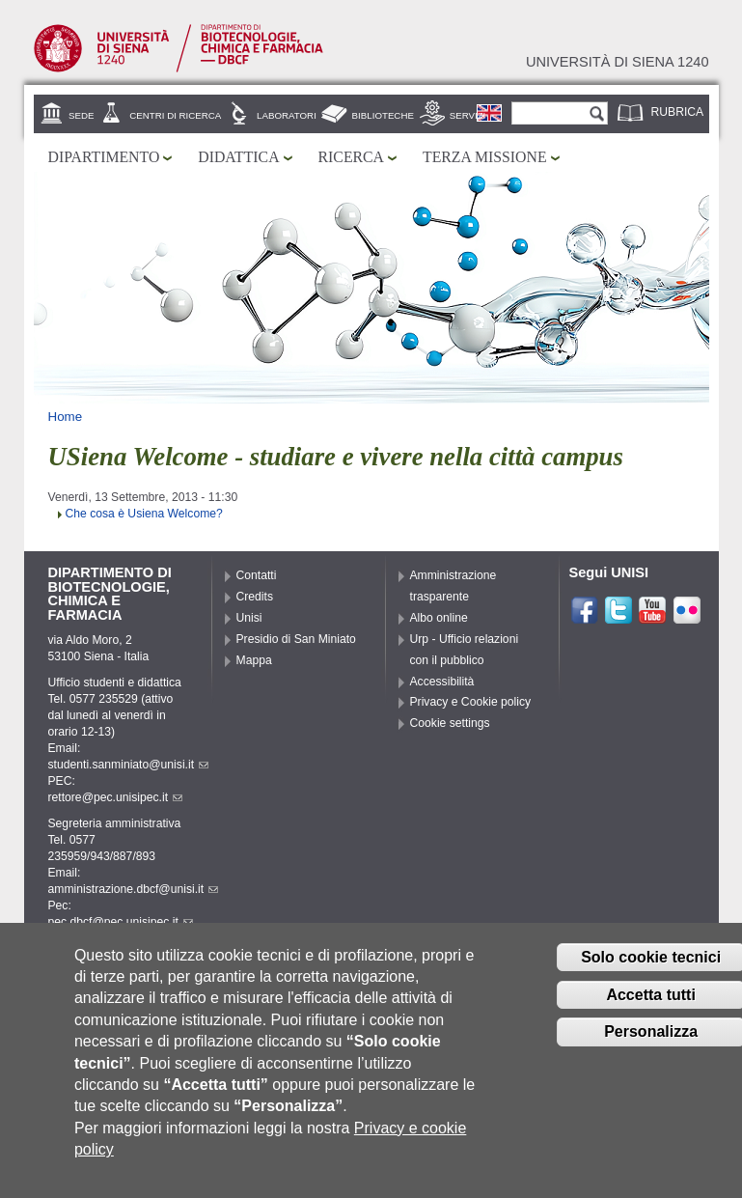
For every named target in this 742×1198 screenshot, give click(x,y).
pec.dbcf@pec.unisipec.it (120, 922)
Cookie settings (450, 723)
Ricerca (351, 157)
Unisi (249, 618)
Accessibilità (442, 681)
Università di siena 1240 (617, 62)
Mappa (254, 660)
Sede (81, 115)
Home (65, 416)
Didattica (238, 157)
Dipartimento (104, 157)
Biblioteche (383, 115)
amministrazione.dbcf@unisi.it (133, 889)
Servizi (468, 115)
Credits (255, 596)
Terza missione (485, 157)
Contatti (256, 575)
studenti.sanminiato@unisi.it (128, 764)
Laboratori (286, 115)
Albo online (439, 618)
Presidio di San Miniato (296, 639)
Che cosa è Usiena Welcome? (144, 513)
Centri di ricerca (175, 115)
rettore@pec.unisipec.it (115, 797)
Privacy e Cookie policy (471, 702)
